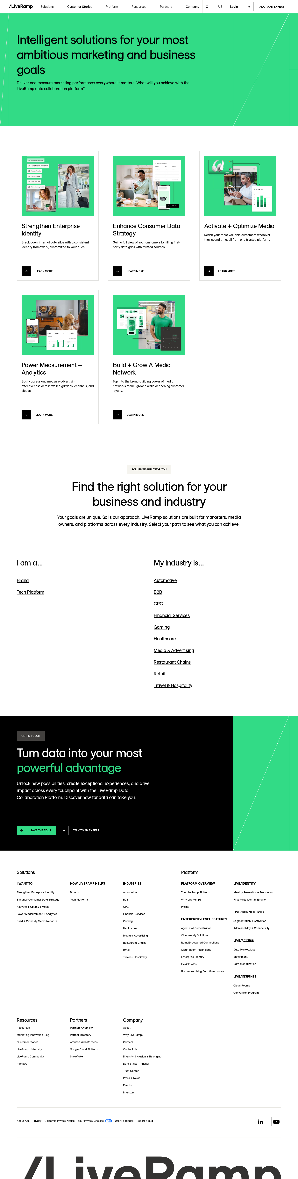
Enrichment (240, 956)
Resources (23, 1027)
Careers (128, 1042)
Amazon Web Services (84, 1042)
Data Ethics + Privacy (136, 1063)
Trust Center (131, 1071)
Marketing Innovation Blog (33, 1035)
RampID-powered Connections (200, 942)
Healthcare (130, 928)
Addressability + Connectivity (251, 928)
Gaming (128, 921)
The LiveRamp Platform (195, 892)
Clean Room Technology (196, 949)
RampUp (22, 1063)
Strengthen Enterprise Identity (35, 892)
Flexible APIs (189, 964)
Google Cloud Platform (84, 1049)
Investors (129, 1092)
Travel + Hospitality (135, 957)
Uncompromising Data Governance (202, 971)
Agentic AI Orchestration (196, 928)
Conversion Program (246, 992)
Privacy (37, 1121)
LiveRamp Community (30, 1056)
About (127, 1027)
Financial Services (134, 914)
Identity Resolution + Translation (253, 892)
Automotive (130, 892)
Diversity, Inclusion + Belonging (142, 1056)
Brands (74, 892)
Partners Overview (81, 1027)
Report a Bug (145, 1121)
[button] (47, 6)
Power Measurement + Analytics (37, 914)
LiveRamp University (29, 1049)
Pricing (185, 907)
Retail (126, 950)
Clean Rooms (241, 985)
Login (234, 7)
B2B (125, 899)
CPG (126, 907)
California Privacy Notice (60, 1121)
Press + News (131, 1078)
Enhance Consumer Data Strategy (38, 899)
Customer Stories (79, 7)
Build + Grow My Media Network (37, 921)
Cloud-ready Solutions (194, 935)
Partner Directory (80, 1035)
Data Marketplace (244, 949)
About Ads (23, 1121)
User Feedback (124, 1121)
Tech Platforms (79, 899)
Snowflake (76, 1056)
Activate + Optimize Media (33, 907)
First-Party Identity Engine (249, 899)
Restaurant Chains (134, 942)
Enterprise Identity (192, 957)
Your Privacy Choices (91, 1121)
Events (127, 1085)
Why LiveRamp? (191, 899)
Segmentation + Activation (249, 921)
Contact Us (130, 1049)
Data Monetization (244, 964)
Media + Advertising (135, 935)
